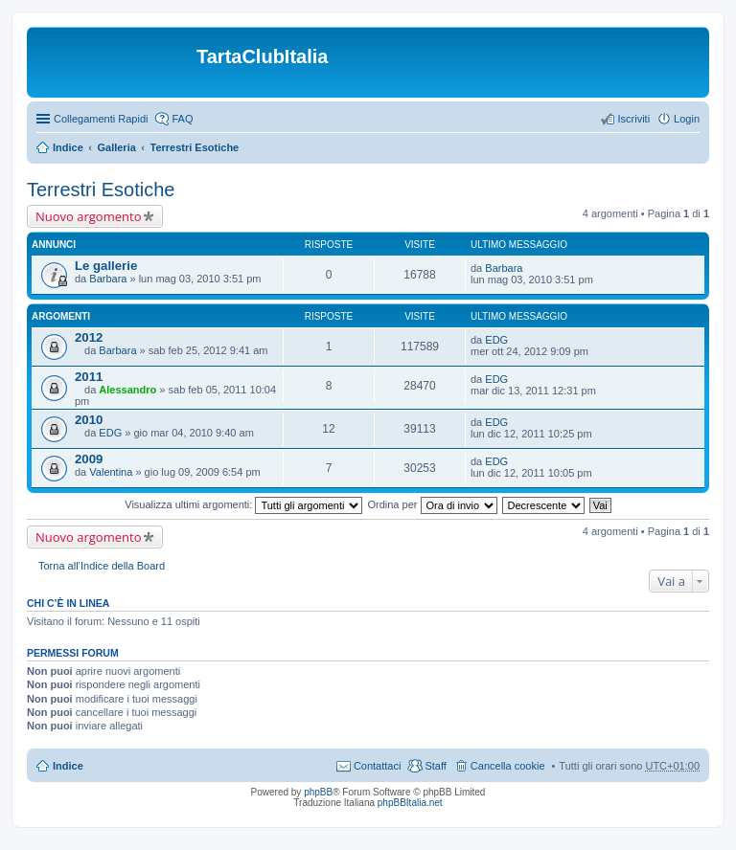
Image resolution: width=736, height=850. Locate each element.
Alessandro (127, 389)
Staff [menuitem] (435, 766)
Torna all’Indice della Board (101, 565)
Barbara (107, 278)
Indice (68, 147)
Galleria (116, 147)
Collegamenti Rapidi (101, 118)
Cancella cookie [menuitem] (508, 766)
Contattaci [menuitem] (378, 766)
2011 (89, 376)
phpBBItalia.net (410, 802)
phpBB (318, 792)
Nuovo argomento (88, 216)
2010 (89, 420)
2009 (89, 459)
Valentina (110, 472)
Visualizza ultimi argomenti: (243, 504)
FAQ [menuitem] (182, 118)
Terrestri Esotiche (195, 147)
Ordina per (431, 504)
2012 (89, 337)
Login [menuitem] (687, 118)
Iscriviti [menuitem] (633, 118)
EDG (496, 340)
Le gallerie (106, 265)
